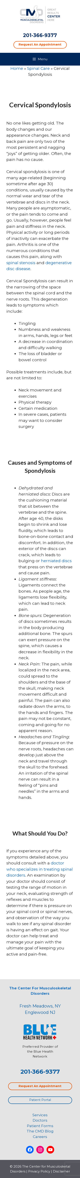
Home (16, 68)
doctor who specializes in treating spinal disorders (39, 869)
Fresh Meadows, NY (40, 1006)
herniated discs (56, 560)
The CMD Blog (40, 1131)
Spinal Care (38, 68)
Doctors (40, 1120)
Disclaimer (61, 1171)
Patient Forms (40, 1126)
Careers (40, 1137)
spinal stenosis (20, 262)
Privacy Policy (39, 1171)
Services (40, 1115)
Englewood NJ (40, 1012)
